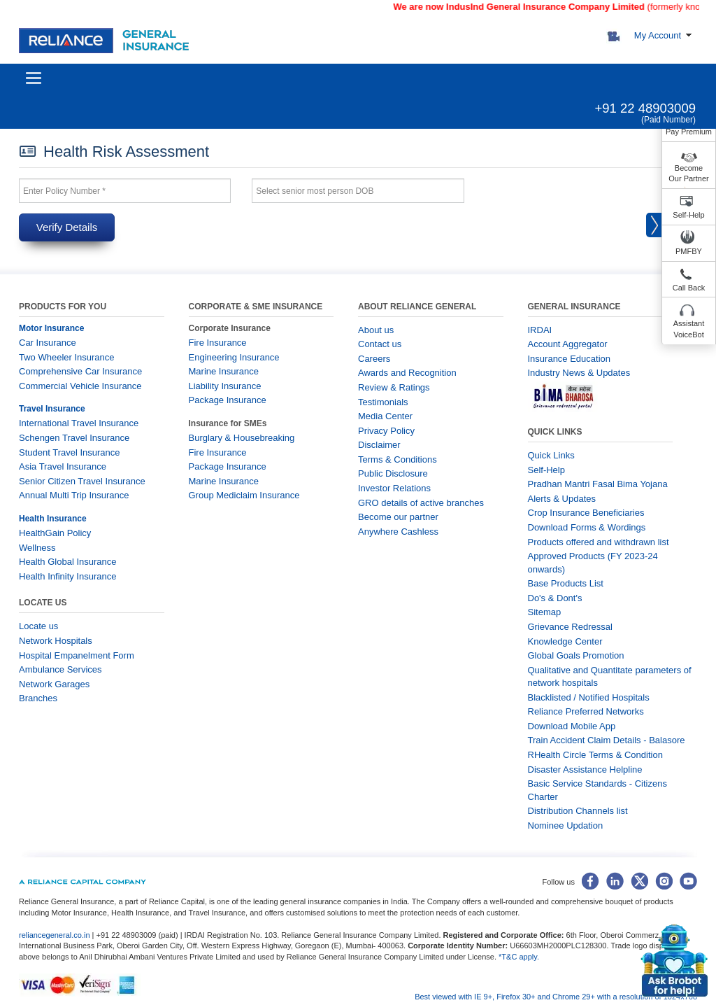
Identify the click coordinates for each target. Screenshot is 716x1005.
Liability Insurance (225, 386)
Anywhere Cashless (398, 531)
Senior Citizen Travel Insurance (82, 481)
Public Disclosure (393, 473)
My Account (657, 35)
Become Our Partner (688, 173)
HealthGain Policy (55, 533)
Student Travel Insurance (69, 452)
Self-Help (688, 215)
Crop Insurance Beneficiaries (586, 512)
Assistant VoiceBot (689, 329)
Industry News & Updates (579, 372)
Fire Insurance (218, 342)
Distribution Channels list (578, 811)
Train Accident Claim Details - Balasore (606, 740)
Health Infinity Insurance (69, 576)
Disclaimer (379, 445)
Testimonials (383, 402)
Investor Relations (394, 488)
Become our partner (398, 517)
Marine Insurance (224, 371)
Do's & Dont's (555, 598)
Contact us (379, 344)
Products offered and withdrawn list (598, 542)
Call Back (689, 287)
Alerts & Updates (562, 498)
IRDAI (540, 330)
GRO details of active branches (421, 503)
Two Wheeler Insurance (67, 357)
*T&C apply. (519, 957)
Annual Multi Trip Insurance (74, 495)
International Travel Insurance (78, 423)
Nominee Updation (565, 825)
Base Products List (565, 583)
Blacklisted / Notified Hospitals (589, 697)
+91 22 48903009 (645, 108)
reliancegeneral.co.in (55, 935)
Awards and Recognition (407, 372)
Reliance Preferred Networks (586, 711)
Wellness (37, 547)
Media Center (385, 416)
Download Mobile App (572, 726)
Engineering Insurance (234, 357)
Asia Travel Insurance (62, 466)
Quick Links (551, 455)
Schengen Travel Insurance (74, 438)
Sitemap (544, 612)
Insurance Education (569, 358)
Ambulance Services (60, 669)
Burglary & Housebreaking (242, 438)
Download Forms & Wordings (587, 527)
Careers (374, 358)
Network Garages (54, 684)
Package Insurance (227, 400)
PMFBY (688, 251)
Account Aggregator (568, 344)
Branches (38, 698)
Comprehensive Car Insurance (80, 371)
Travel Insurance (52, 409)
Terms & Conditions (397, 459)
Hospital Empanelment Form (76, 655)
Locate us (38, 626)
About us (376, 330)
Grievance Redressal (570, 626)
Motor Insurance (51, 328)
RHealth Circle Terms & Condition (595, 755)
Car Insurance (47, 342)
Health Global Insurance (69, 561)
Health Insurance (53, 518)
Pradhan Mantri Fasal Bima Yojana (598, 484)
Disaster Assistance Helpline (585, 769)
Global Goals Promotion (576, 655)
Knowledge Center (565, 641)
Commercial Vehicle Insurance (80, 386)
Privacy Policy (386, 431)
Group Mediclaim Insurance (244, 495)
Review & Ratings (394, 387)
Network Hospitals (55, 640)
